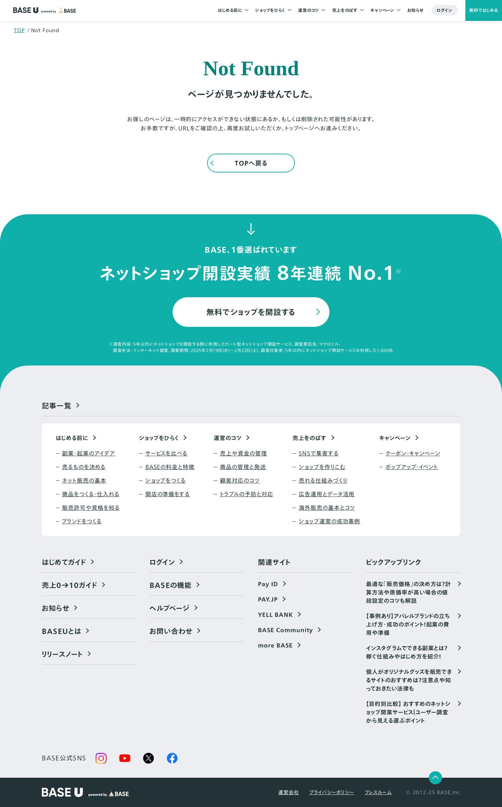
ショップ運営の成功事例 (329, 521)
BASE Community (285, 630)
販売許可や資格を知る (91, 508)
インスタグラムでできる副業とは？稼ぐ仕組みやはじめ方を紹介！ (407, 652)
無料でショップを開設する (251, 312)
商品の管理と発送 (243, 467)
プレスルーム (378, 792)
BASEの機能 (171, 585)
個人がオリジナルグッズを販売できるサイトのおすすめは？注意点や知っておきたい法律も (409, 680)
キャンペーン (382, 10)
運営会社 (288, 792)
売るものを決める (84, 467)
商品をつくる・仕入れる (91, 494)
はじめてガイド (64, 562)
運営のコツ (308, 10)
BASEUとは (61, 631)
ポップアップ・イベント (412, 467)
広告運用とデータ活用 (327, 494)
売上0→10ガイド (69, 585)
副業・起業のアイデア (88, 453)
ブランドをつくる (82, 521)
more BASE (275, 645)
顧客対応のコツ (240, 480)
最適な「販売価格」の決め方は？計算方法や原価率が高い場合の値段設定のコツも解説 (408, 592)
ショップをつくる (165, 480)
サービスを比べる (166, 453)
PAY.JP (268, 599)
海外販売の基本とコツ (327, 508)
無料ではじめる (483, 10)
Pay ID (268, 584)
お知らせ (415, 10)
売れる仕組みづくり (323, 480)
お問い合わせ (171, 631)
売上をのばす (345, 10)
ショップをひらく (270, 10)
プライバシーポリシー (331, 792)
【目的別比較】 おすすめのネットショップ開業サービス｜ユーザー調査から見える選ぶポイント (408, 712)
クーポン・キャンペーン (413, 453)
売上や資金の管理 (243, 453)
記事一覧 (56, 405)
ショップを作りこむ (322, 467)
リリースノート (62, 654)
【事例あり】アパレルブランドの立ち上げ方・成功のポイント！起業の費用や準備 (408, 624)
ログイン (444, 10)
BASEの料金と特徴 (170, 467)
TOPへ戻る (251, 163)
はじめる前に (230, 10)
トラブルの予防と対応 (246, 494)
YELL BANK (275, 614)
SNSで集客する (319, 453)
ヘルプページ (170, 608)
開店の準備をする (167, 494)
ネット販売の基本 (84, 480)
